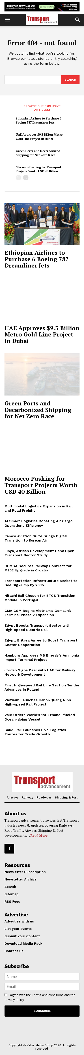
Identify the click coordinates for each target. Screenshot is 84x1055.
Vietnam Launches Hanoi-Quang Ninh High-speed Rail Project (37, 702)
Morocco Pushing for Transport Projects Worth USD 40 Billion (38, 169)
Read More (38, 835)
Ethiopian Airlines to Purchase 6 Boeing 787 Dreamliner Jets (38, 120)
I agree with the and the (39, 997)
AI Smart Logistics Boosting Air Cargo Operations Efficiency (38, 523)
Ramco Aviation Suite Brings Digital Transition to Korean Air (35, 538)
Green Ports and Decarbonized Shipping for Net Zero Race (38, 153)
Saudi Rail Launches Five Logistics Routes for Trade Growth (35, 732)
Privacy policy (14, 999)
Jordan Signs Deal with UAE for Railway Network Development (39, 672)
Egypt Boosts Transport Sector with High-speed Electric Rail (37, 627)
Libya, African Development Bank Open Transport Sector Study (39, 553)
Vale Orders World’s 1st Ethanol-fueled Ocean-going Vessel (39, 717)
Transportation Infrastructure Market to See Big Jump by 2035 (41, 583)
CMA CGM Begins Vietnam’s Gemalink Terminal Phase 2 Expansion (37, 612)
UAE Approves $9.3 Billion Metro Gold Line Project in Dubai (39, 136)
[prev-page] (18, 177)
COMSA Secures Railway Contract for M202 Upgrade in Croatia (38, 568)
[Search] (70, 79)
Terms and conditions (47, 995)
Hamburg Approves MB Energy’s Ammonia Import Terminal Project (41, 657)
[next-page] (25, 177)
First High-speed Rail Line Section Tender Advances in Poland (42, 687)
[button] (7, 20)
